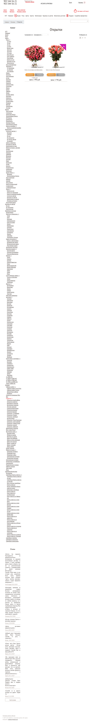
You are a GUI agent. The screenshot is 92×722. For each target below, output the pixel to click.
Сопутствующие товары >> (13, 275)
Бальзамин (10, 302)
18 (80, 37)
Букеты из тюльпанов (12, 192)
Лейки (8, 279)
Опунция (9, 227)
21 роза (9, 41)
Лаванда (8, 91)
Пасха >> (8, 189)
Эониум (9, 234)
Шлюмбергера (10, 350)
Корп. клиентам (21, 10)
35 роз (8, 45)
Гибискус (9, 319)
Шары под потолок (12, 441)
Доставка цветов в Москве (9, 715)
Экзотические (9, 151)
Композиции (38, 16)
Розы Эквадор (10, 56)
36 (85, 37)
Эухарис (9, 355)
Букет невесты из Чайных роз (13, 497)
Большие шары (11, 433)
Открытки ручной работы (13, 400)
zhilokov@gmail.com (13, 719)
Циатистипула (10, 292)
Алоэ (8, 217)
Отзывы (5, 11)
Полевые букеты (10, 123)
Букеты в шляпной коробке (14, 128)
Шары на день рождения (13, 440)
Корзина (81, 2)
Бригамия (9, 219)
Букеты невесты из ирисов (14, 534)
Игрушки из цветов (11, 144)
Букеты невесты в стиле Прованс (13, 507)
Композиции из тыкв (11, 146)
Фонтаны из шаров (12, 437)
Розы (23, 16)
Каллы (7, 89)
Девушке (8, 153)
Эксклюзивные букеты (12, 116)
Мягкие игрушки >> (11, 450)
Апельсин (9, 360)
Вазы (7, 470)
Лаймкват (9, 372)
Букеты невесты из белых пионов (13, 524)
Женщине (8, 156)
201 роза (9, 51)
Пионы (8, 73)
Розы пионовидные (11, 65)
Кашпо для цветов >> (11, 239)
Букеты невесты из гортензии (12, 532)
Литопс (9, 224)
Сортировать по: (29, 35)
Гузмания (9, 329)
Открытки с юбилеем (12, 427)
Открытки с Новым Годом (13, 423)
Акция (19, 16)
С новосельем (9, 186)
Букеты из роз (10, 60)
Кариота (9, 259)
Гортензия (9, 327)
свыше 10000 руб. (10, 383)
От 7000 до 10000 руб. (12, 382)
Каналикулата (10, 367)
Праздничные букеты (11, 124)
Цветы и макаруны (11, 143)
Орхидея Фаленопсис (12, 254)
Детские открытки (11, 407)
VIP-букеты (9, 118)
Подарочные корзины (12, 458)
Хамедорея (10, 269)
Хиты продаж (9, 111)
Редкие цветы (9, 101)
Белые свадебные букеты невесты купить (13, 487)
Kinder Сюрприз (10, 448)
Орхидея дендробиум (12, 252)
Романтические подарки (12, 465)
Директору (9, 171)
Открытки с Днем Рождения (14, 420)
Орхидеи (8, 75)
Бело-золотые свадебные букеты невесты (13, 484)
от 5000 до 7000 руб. (11, 380)
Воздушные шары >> (11, 432)
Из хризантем (10, 138)
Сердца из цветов (11, 196)
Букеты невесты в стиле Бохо (13, 500)
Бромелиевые (9, 212)
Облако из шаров (11, 435)
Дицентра (9, 330)
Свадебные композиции (12, 541)
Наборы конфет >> (11, 387)
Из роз (8, 136)
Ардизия (9, 299)
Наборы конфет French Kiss (14, 388)
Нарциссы (8, 98)
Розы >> (8, 40)
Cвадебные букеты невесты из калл (14, 477)
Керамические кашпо (12, 242)
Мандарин (9, 375)
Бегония (9, 304)
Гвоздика (9, 314)
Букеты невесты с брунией (14, 536)
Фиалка (9, 344)
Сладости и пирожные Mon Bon (13, 396)
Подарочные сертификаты (13, 461)
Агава (8, 216)
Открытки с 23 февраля (13, 413)
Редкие (8, 149)
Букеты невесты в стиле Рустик (13, 510)
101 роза (9, 50)
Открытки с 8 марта (12, 415)
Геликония (9, 315)
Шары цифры (10, 446)
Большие (9, 133)
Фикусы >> (9, 284)
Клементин (10, 370)
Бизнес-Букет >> (10, 173)
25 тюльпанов (10, 68)
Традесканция (10, 342)
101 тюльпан (10, 71)
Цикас (8, 272)
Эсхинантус (10, 353)
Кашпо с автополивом (12, 241)
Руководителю (10, 168)
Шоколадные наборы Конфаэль (12, 392)
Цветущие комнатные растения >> (11, 296)
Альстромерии (10, 76)
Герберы (8, 81)
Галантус (9, 309)
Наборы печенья (10, 466)
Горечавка (9, 325)
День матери (9, 182)
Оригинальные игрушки (13, 456)
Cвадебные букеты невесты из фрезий (14, 480)
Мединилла (10, 332)
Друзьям (8, 159)
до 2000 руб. (9, 377)
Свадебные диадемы (11, 538)
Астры (7, 78)
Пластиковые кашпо (12, 246)
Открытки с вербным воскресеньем (12, 417)
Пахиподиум (10, 229)
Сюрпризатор (9, 463)
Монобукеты (9, 121)
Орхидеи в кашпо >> (11, 249)
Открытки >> (9, 398)
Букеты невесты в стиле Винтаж (13, 504)
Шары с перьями (11, 445)
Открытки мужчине (12, 412)
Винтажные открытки (12, 403)
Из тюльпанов (9, 207)
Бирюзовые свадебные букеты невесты (13, 490)
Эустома (8, 108)
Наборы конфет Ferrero (13, 390)
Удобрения (10, 282)
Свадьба (8, 181)
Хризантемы (9, 106)
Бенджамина (10, 285)
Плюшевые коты (11, 453)
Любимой (8, 154)
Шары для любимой (12, 438)
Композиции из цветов (13, 199)
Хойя (8, 345)
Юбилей (8, 179)
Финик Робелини (11, 267)
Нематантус (10, 335)
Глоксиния (9, 324)
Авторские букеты (10, 114)
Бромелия (9, 305)
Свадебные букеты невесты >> (14, 475)
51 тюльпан (10, 70)
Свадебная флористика (81, 16)
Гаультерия (10, 312)
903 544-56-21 (10, 3)
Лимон (8, 373)
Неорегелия (10, 337)
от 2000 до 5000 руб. (11, 378)
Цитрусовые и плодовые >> (13, 358)
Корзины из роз (11, 61)
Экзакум (9, 352)
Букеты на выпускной (11, 184)
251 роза (9, 53)
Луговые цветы (10, 94)
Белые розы (10, 48)
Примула (9, 339)
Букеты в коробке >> (11, 126)
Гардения (9, 310)
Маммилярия (10, 226)
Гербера (9, 317)
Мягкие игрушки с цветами (13, 148)
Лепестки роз (10, 63)
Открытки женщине (12, 410)
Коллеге (8, 166)
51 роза (9, 46)
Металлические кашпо (13, 244)
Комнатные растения (59, 16)
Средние (9, 134)
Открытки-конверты (12, 402)
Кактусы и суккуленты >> (12, 214)
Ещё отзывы (13, 700)
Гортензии (8, 86)
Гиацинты (8, 83)
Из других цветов (11, 139)
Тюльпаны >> (9, 66)
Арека (8, 257)
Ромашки (8, 103)
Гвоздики (8, 80)
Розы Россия (10, 55)
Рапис (8, 264)
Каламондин (10, 365)
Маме (7, 161)
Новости (12, 10)
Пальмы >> (9, 256)
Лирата (9, 289)
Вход (70, 2)
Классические (9, 209)
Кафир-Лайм (10, 368)
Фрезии (8, 104)
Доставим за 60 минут (83, 11)
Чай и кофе (9, 468)
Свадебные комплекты (12, 539)
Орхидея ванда (11, 251)
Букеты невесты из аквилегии (12, 517)
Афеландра (10, 300)
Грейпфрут (10, 363)
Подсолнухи (9, 99)
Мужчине (8, 158)
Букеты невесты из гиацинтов (12, 528)
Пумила (9, 290)
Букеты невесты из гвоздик (14, 526)
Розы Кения (10, 58)
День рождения (10, 177)
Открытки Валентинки (12, 408)
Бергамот (9, 362)
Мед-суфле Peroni (10, 430)
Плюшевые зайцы (11, 455)
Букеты (32, 16)
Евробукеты (9, 119)
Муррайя (9, 334)
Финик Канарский (11, 265)
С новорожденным (11, 187)
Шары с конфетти (11, 443)
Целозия (9, 347)
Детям (7, 164)
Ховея (8, 270)
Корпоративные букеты (13, 176)
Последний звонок (11, 202)
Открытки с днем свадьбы (13, 422)
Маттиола (8, 96)
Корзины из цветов (48, 16)
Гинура (8, 320)
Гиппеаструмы (9, 85)
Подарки (71, 16)
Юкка (8, 274)
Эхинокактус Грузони (12, 237)
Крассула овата (11, 222)
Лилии (7, 93)
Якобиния (9, 357)
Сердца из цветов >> (11, 131)
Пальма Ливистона (11, 262)
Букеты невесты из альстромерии (12, 520)
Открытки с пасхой (12, 425)
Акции (5, 10)
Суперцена (9, 113)
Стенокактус (10, 232)
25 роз (8, 43)
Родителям (9, 163)
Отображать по (83, 35)
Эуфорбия (9, 236)
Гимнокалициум (11, 221)
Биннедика (10, 287)
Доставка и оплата (21, 11)
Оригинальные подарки (12, 460)
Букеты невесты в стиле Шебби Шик (13, 514)
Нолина (9, 261)
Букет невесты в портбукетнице (11, 494)
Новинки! (10, 16)
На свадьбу (10, 141)
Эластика (9, 294)
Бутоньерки (9, 473)
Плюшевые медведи (12, 451)
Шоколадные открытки (12, 428)
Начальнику (9, 169)
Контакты (12, 11)
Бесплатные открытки (12, 405)
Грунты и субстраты (12, 277)
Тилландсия (10, 340)
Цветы (27, 16)
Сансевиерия (10, 231)
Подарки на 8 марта (12, 201)
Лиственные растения (11, 247)
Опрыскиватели (11, 280)
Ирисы (8, 88)
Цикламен (9, 349)
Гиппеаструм (10, 322)
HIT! (6, 16)
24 (82, 37)
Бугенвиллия (10, 307)
